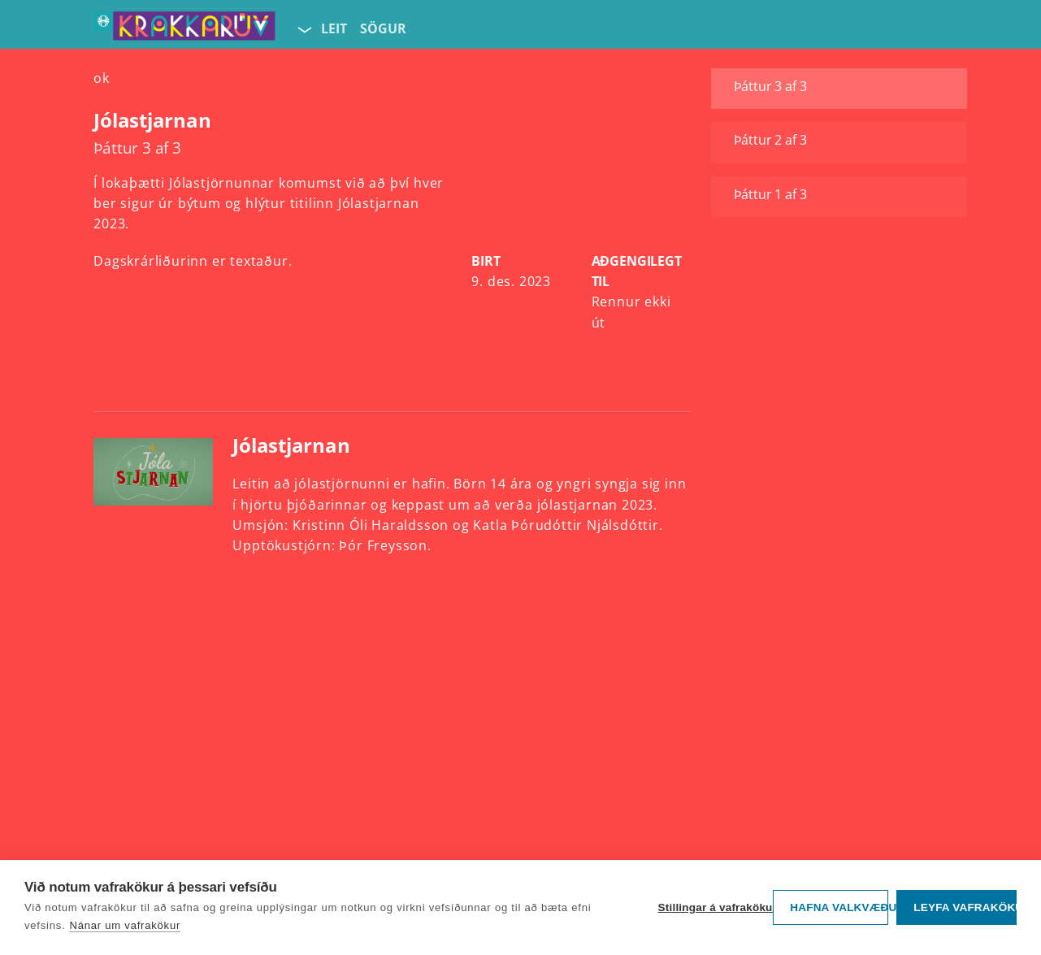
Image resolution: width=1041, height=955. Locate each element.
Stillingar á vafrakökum (712, 907)
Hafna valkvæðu (839, 907)
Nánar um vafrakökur (124, 925)
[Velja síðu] (303, 29)
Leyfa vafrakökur (965, 907)
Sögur (383, 28)
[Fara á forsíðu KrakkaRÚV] (184, 29)
